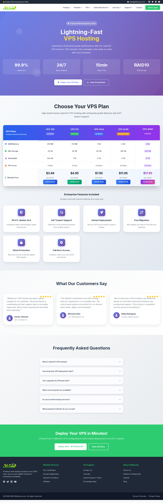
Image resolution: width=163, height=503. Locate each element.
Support (129, 7)
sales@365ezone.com (136, 2)
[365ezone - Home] (10, 7)
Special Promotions (51, 481)
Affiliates (46, 485)
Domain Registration (51, 477)
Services (117, 7)
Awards (126, 481)
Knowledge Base (89, 485)
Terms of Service (139, 499)
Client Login (153, 7)
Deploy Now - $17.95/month (70, 449)
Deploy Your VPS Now (68, 82)
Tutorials (86, 477)
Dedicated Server (101, 7)
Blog (125, 485)
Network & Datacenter (132, 477)
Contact (139, 7)
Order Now (49, 184)
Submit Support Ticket (92, 481)
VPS (88, 7)
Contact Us (87, 473)
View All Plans (98, 450)
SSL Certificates (49, 473)
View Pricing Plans (96, 82)
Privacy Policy (154, 499)
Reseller (78, 7)
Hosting (67, 7)
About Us (127, 473)
